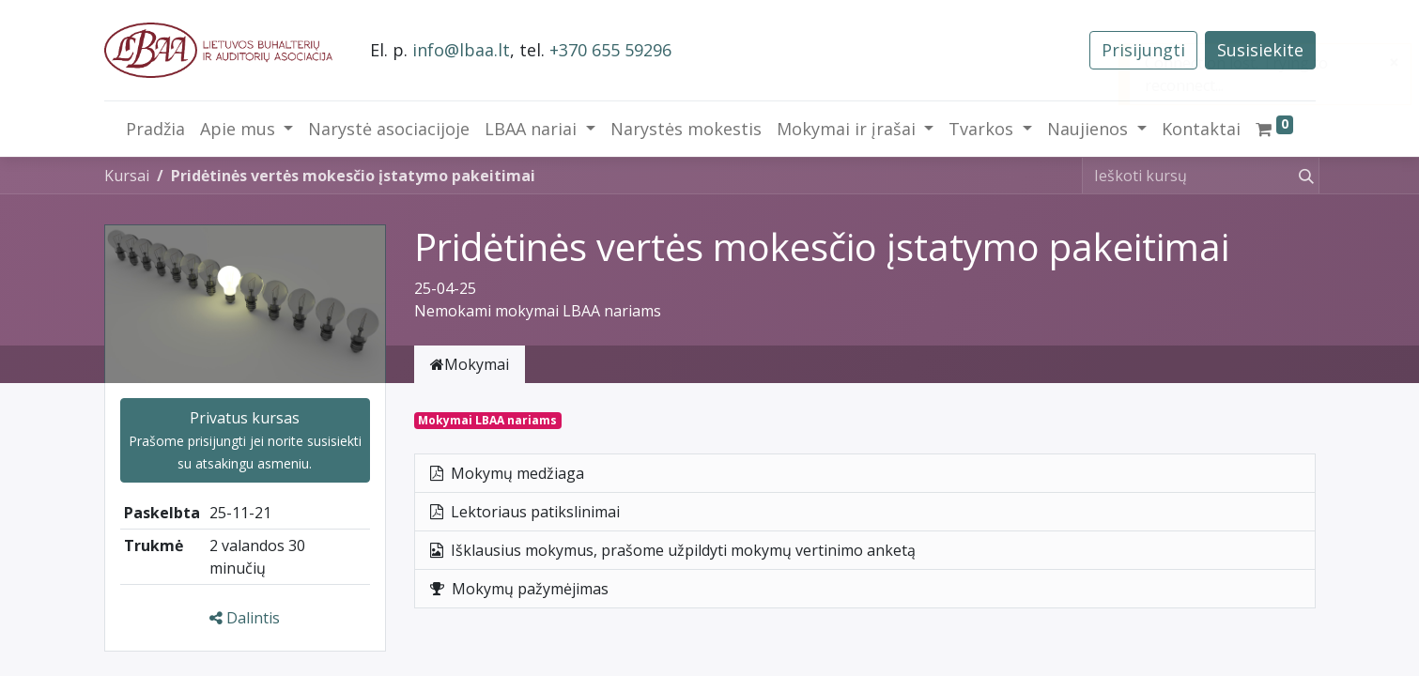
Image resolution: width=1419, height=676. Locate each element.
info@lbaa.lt (461, 49)
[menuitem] (155, 129)
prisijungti (217, 441)
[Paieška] (1303, 175)
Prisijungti (1143, 49)
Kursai (126, 175)
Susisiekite (1260, 49)
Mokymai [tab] (469, 364)
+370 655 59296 (610, 49)
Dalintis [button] (244, 617)
